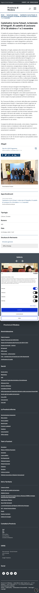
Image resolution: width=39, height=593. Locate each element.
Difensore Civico (5, 383)
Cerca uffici (3, 397)
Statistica (3, 466)
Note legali (31, 587)
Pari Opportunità (5, 458)
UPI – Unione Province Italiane (8, 508)
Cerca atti (3, 402)
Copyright (3, 589)
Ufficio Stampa (7, 246)
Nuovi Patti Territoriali (6, 503)
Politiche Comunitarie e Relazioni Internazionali (12, 475)
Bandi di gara (4, 423)
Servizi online (34, 2)
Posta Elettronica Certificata (7, 586)
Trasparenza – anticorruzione (8, 354)
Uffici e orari (4, 351)
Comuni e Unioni (5, 487)
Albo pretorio (4, 418)
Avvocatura (3, 447)
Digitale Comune (5, 493)
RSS (3, 554)
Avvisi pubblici (4, 420)
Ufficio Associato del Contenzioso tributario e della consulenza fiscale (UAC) (19, 391)
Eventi (2, 511)
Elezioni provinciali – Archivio (8, 345)
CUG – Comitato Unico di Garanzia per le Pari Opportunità (15, 356)
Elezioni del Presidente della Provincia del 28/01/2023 (14, 342)
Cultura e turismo (5, 472)
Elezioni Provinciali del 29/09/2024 (10, 340)
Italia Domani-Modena (6, 500)
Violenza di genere (5, 461)
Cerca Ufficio (5, 534)
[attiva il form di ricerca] (29, 9)
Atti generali (4, 348)
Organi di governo (5, 337)
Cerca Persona (5, 536)
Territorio (3, 469)
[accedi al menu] (35, 8)
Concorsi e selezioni (6, 426)
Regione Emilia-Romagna (7, 2)
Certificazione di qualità (7, 359)
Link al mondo (5, 553)
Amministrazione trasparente (8, 415)
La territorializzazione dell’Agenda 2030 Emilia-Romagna (15, 505)
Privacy (2, 587)
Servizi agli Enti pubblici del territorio (10, 394)
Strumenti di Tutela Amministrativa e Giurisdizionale (14, 380)
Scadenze (3, 429)
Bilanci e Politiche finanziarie (8, 450)
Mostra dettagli (33, 305)
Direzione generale (7, 242)
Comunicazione (4, 432)
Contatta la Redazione (7, 537)
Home (2, 15)
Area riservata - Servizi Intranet (9, 551)
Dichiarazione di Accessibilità (20, 587)
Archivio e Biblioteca (6, 386)
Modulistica (4, 374)
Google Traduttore (6, 557)
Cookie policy (9, 587)
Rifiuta (19, 318)
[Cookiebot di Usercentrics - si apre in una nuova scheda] (30, 273)
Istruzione (3, 452)
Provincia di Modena (12, 9)
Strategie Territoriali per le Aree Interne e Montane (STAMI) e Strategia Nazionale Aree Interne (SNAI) (18, 496)
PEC (3, 531)
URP (28, 2)
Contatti (24, 2)
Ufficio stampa (4, 434)
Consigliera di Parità (6, 388)
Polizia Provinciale (5, 464)
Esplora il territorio (5, 514)
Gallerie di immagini (6, 517)
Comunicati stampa (12, 15)
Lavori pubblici (4, 455)
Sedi (3, 529)
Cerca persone (4, 400)
